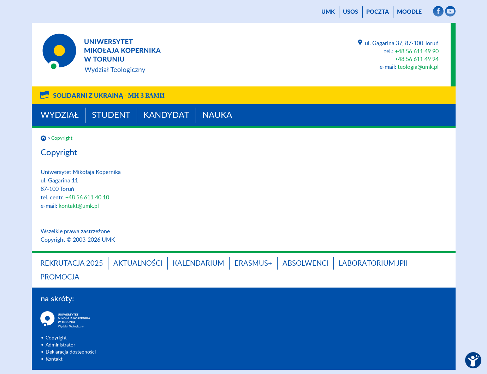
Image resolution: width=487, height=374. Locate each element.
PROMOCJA (59, 277)
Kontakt (54, 359)
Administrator (60, 345)
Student (111, 115)
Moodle (409, 12)
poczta (377, 12)
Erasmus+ (253, 263)
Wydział (60, 115)
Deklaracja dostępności (71, 352)
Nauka (217, 115)
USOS (350, 12)
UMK (328, 12)
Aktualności (137, 263)
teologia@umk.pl (418, 67)
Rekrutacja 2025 (71, 263)
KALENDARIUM (198, 263)
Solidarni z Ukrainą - (109, 96)
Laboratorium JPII (373, 263)
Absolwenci (305, 263)
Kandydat (166, 115)
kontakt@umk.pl (79, 206)
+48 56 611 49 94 (417, 59)
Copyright (61, 138)
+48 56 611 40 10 (87, 197)
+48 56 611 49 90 (417, 51)
